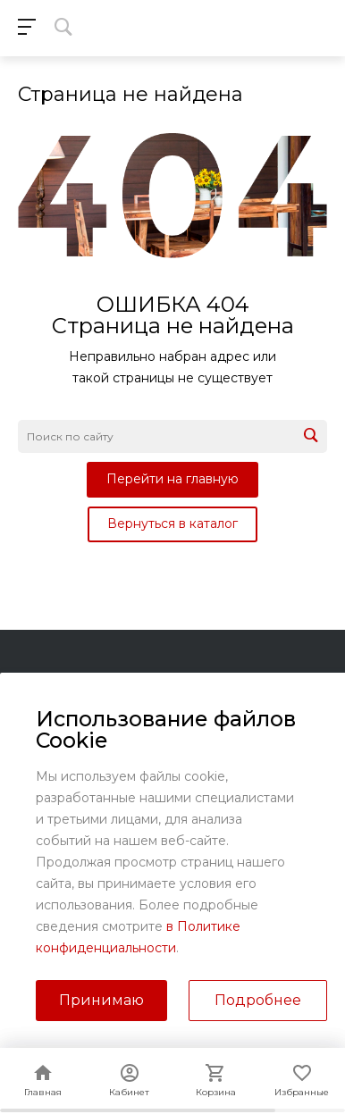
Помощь (47, 733)
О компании (60, 682)
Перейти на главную (172, 479)
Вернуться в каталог (172, 523)
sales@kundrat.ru (188, 953)
